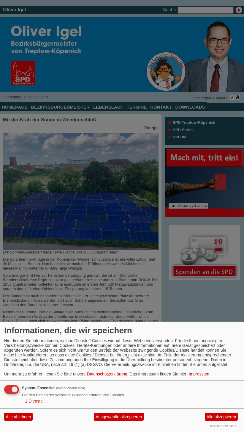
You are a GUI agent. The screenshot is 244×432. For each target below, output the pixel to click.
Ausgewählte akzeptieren (119, 416)
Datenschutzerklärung (107, 374)
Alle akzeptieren (221, 416)
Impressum (199, 374)
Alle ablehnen (18, 416)
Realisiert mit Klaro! (223, 426)
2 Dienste (32, 401)
